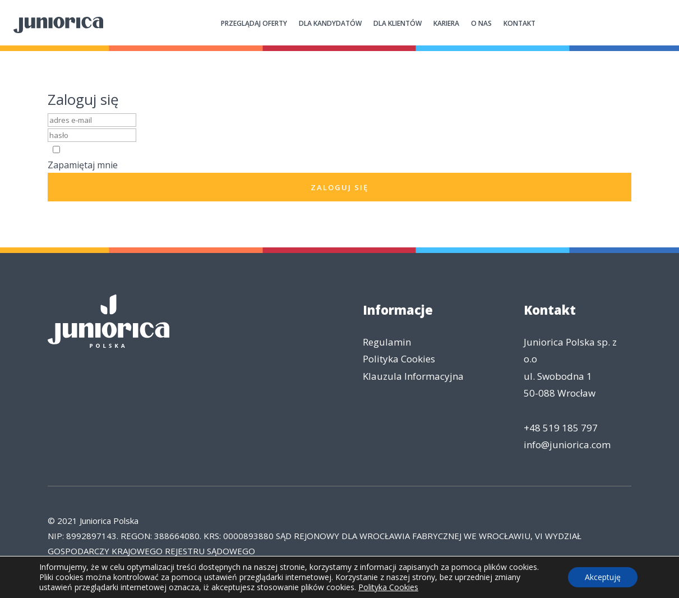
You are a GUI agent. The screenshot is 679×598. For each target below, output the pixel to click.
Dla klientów (397, 23)
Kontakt (519, 23)
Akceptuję (603, 577)
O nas (481, 23)
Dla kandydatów (330, 23)
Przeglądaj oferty (254, 23)
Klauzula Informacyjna (413, 376)
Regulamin (387, 341)
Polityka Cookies (399, 358)
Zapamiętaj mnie (83, 165)
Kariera (446, 23)
